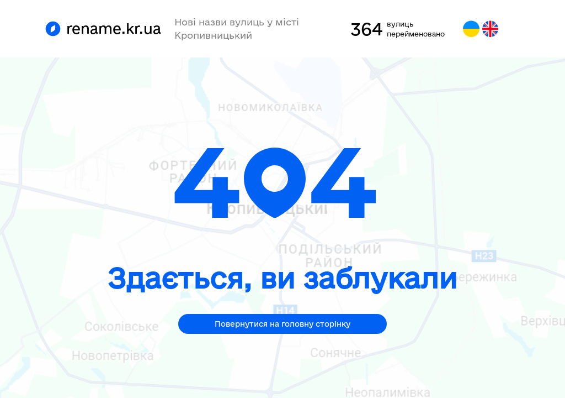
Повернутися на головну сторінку (282, 324)
